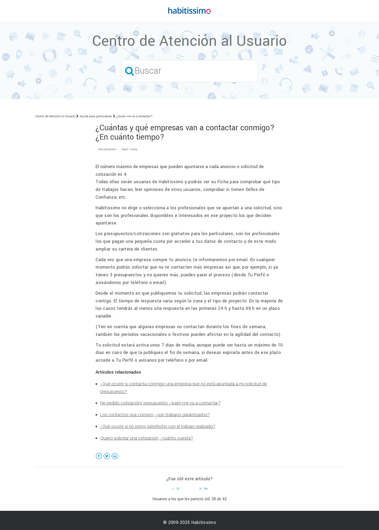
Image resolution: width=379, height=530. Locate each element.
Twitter (107, 459)
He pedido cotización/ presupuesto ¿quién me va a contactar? (160, 403)
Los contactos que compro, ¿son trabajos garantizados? (155, 415)
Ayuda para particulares (96, 116)
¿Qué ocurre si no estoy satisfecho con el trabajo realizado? (157, 426)
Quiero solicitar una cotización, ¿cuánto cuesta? (146, 438)
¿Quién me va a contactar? (134, 116)
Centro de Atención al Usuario (55, 116)
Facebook (99, 459)
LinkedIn (115, 459)
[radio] (176, 489)
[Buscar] (189, 71)
